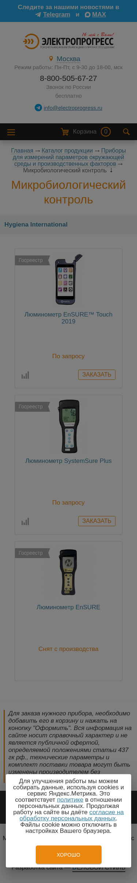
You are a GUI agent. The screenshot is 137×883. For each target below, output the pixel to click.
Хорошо (68, 855)
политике (70, 799)
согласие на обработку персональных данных (72, 815)
